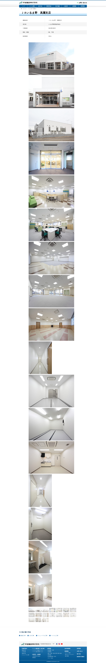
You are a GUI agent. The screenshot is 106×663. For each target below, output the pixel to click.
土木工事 (31, 635)
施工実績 (67, 656)
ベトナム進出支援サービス (37, 651)
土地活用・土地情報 (36, 654)
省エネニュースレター (69, 654)
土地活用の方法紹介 (36, 656)
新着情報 (66, 651)
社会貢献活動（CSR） (52, 656)
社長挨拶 (49, 651)
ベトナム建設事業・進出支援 (38, 648)
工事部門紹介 (49, 6)
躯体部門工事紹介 (80, 656)
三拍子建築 (57, 6)
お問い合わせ (83, 2)
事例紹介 (34, 657)
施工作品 (40, 6)
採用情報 (83, 6)
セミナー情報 (67, 652)
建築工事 (23, 635)
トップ (23, 6)
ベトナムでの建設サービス (37, 650)
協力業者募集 (67, 648)
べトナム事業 (32, 6)
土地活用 (66, 6)
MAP (53, 643)
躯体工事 (24, 653)
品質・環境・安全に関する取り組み (55, 653)
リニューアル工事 (42, 635)
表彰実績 (49, 654)
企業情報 (74, 6)
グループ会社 (50, 658)
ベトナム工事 (54, 635)
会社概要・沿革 (51, 650)
